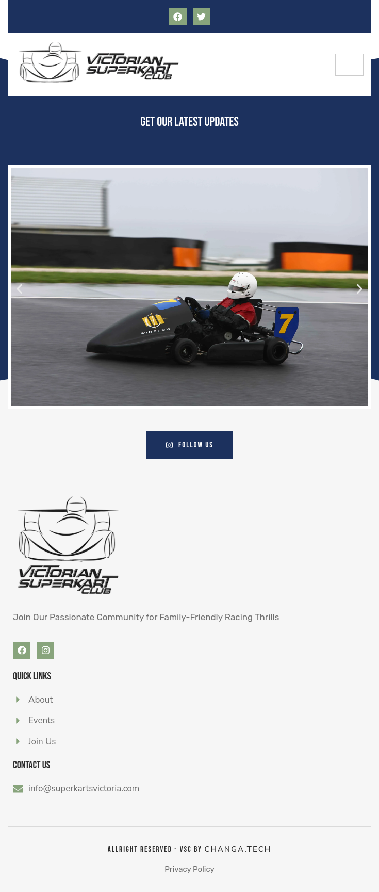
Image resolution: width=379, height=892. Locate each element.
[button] (19, 288)
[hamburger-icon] (349, 65)
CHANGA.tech (237, 849)
